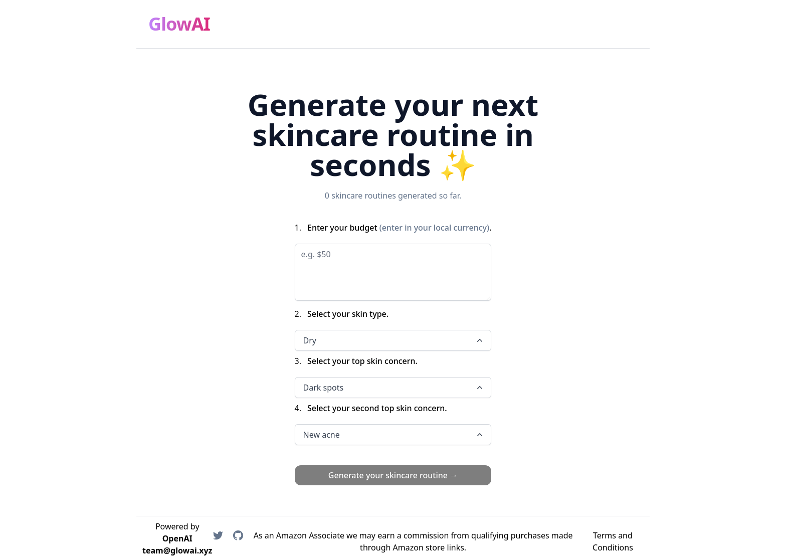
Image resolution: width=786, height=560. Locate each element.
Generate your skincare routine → (393, 475)
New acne (394, 434)
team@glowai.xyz (177, 550)
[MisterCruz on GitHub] (238, 541)
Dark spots (394, 387)
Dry (394, 340)
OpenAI (177, 538)
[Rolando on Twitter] (218, 541)
